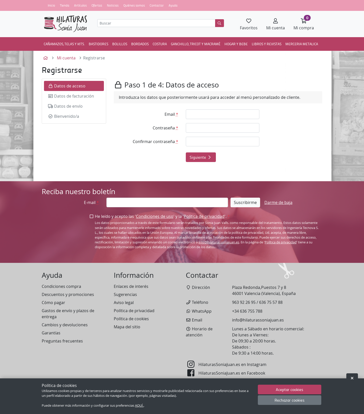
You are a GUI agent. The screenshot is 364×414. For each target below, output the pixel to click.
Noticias (113, 5)
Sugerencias (125, 294)
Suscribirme (245, 202)
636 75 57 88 (271, 302)
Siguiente (201, 157)
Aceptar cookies (289, 389)
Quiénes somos (134, 5)
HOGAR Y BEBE (236, 43)
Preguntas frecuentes (62, 341)
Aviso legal (124, 302)
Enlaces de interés (131, 286)
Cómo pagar (53, 302)
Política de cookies (131, 318)
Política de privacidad (204, 216)
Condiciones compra (61, 286)
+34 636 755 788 (247, 311)
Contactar (157, 5)
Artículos (80, 5)
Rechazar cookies (290, 400)
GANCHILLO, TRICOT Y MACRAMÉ (195, 43)
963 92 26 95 (244, 302)
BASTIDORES (98, 43)
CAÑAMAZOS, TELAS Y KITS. (64, 43)
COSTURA (160, 43)
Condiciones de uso (154, 216)
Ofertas (97, 5)
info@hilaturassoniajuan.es (218, 242)
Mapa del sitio (127, 327)
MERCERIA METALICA (301, 43)
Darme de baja (278, 202)
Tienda (64, 5)
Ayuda (173, 5)
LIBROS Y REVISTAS (266, 43)
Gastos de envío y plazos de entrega (68, 313)
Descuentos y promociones (68, 294)
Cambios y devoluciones (65, 325)
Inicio (51, 5)
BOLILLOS (119, 43)
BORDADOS (140, 43)
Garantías (51, 333)
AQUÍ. (139, 405)
